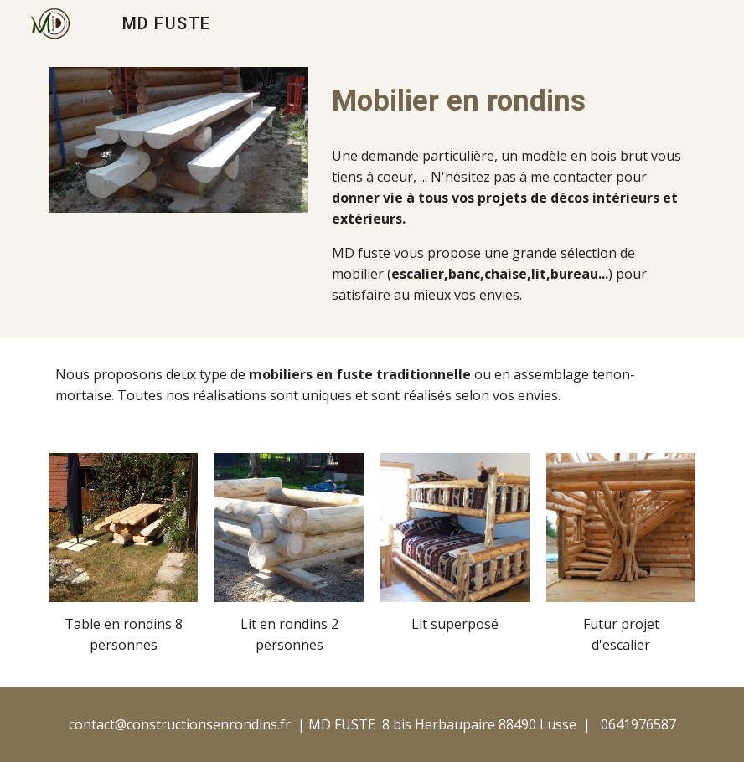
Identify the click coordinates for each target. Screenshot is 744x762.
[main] (510, 100)
